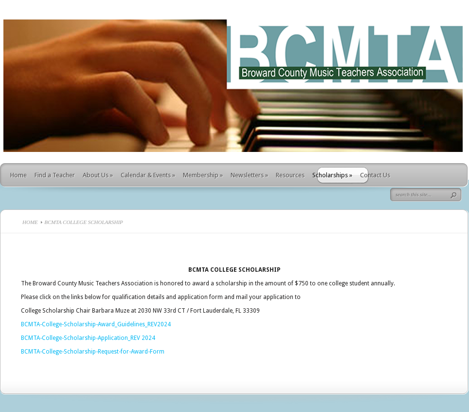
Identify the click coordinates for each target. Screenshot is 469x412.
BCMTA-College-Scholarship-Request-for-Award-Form (92, 351)
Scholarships (332, 175)
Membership (203, 175)
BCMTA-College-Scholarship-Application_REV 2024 (88, 338)
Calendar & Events (148, 175)
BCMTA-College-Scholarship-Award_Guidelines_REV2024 (96, 324)
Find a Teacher (55, 175)
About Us (98, 175)
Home (18, 175)
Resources (290, 175)
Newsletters (249, 175)
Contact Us (375, 175)
